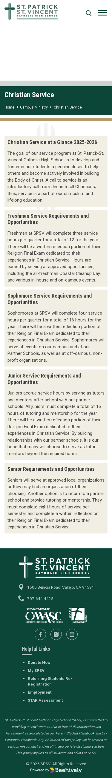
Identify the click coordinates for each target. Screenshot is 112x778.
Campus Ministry (34, 107)
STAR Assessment (45, 700)
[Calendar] (72, 634)
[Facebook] (40, 634)
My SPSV (36, 670)
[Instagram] (56, 634)
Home (9, 107)
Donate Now (39, 662)
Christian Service (68, 107)
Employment (39, 692)
